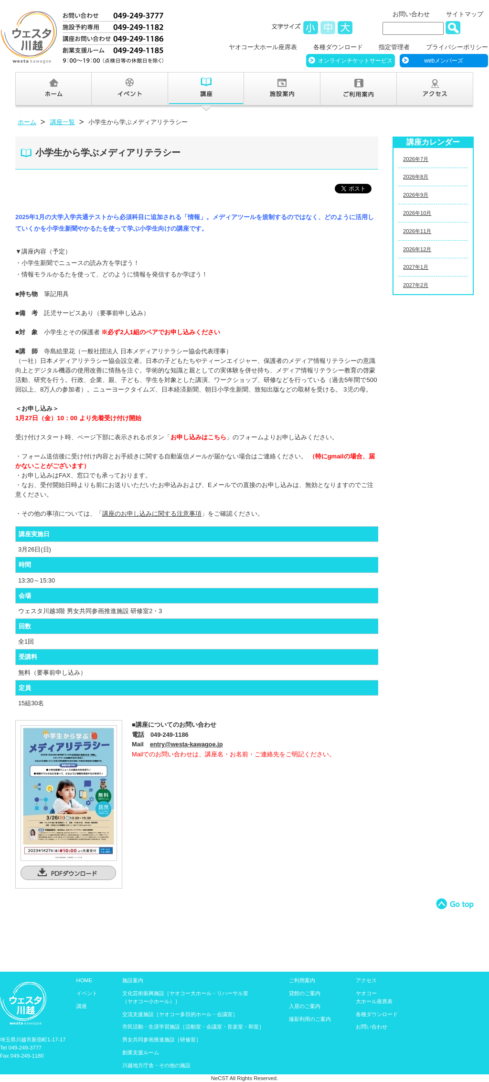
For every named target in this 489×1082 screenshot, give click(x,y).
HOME (84, 980)
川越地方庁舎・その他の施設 (156, 1065)
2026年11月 (417, 231)
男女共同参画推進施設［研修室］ (161, 1039)
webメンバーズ (443, 60)
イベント (86, 993)
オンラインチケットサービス (355, 60)
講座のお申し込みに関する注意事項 (152, 513)
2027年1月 (415, 267)
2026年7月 (415, 159)
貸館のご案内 (304, 993)
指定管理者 (394, 47)
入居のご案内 (304, 1006)
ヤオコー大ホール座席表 (263, 47)
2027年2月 (415, 285)
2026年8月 (415, 177)
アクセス (366, 980)
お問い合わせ (411, 14)
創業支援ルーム (140, 1052)
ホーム (27, 122)
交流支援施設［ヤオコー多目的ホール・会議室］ (180, 1014)
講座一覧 (62, 122)
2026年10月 (417, 213)
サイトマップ (464, 14)
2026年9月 (415, 195)
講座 (81, 1006)
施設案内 (132, 980)
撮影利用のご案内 (310, 1019)
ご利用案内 (302, 980)
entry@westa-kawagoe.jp (186, 744)
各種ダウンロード (338, 47)
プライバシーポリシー (457, 47)
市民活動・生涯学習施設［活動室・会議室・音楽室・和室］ (193, 1026)
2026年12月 (417, 249)
